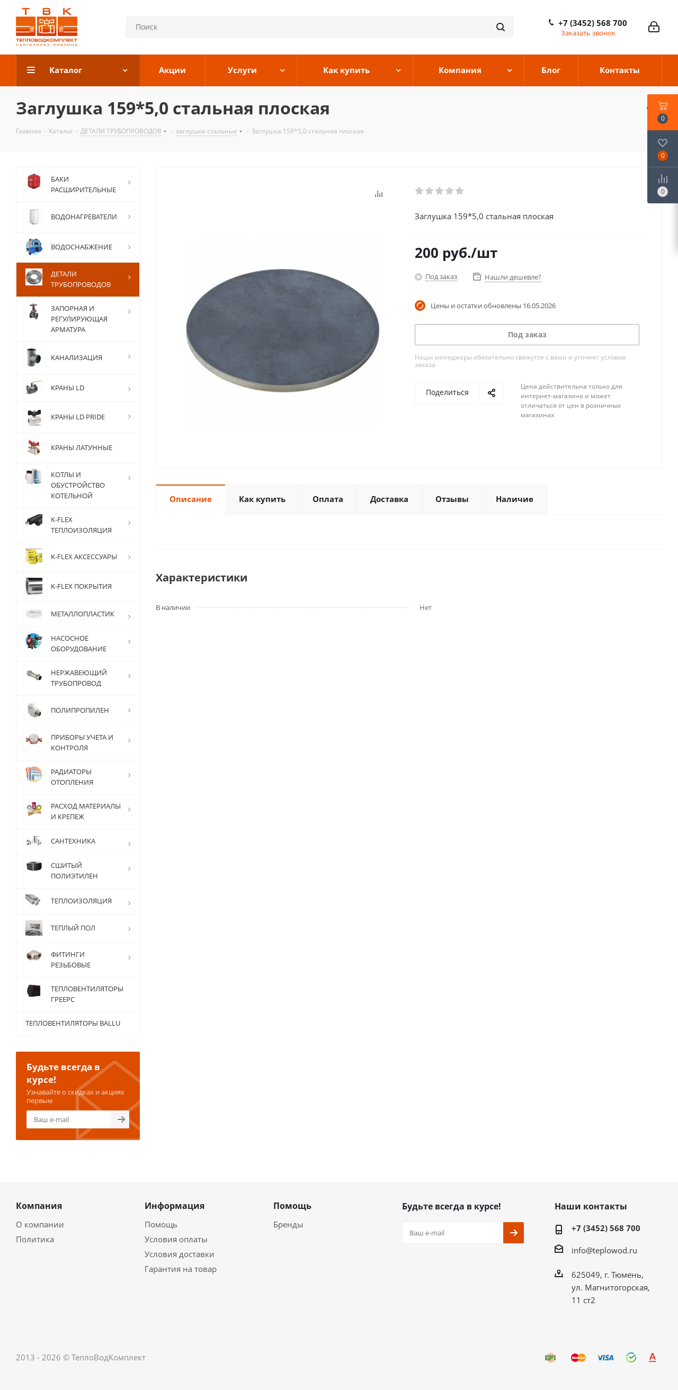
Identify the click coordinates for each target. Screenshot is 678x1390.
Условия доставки (180, 1254)
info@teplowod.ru (604, 1250)
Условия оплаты (176, 1239)
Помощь (161, 1224)
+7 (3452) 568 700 (592, 23)
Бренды (288, 1224)
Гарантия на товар (181, 1268)
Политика (35, 1239)
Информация (174, 1206)
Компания (39, 1206)
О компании (40, 1224)
